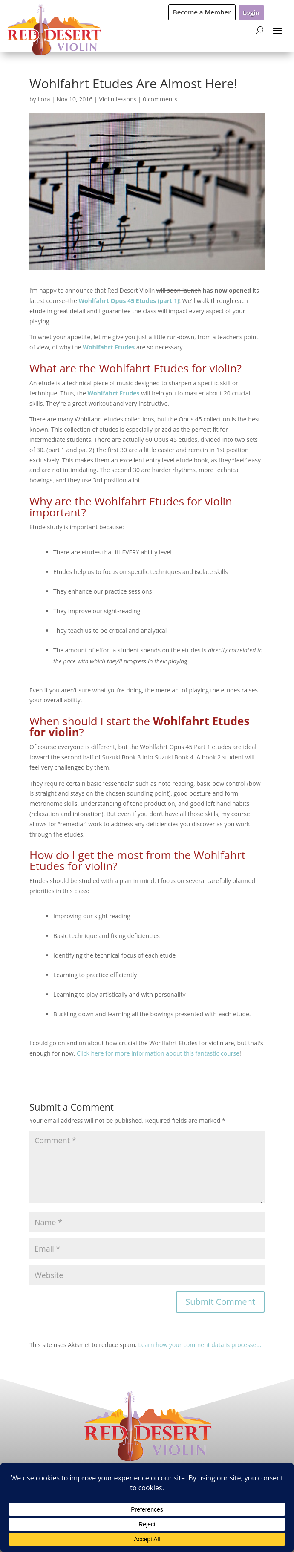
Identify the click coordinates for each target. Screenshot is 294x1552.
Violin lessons (117, 99)
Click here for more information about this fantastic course (158, 1053)
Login (250, 12)
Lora (43, 99)
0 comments (160, 99)
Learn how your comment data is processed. (199, 1345)
